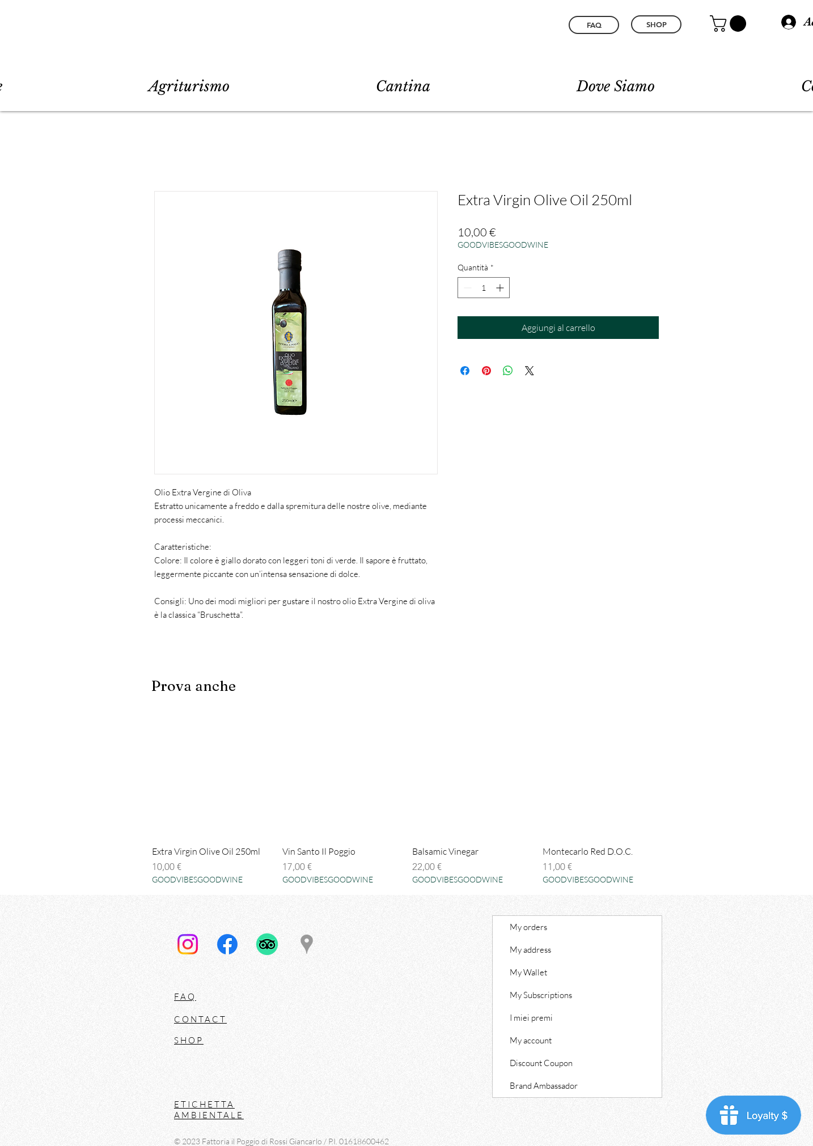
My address (530, 949)
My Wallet (528, 972)
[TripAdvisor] (267, 944)
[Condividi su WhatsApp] (508, 370)
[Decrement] (466, 288)
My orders (528, 927)
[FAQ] (594, 25)
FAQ (185, 996)
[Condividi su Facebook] (465, 370)
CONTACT (200, 1019)
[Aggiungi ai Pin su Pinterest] (486, 370)
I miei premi (531, 1017)
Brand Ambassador (544, 1085)
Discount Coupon (541, 1063)
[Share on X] (529, 370)
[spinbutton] (483, 288)
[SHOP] (656, 24)
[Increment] (501, 288)
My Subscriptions (541, 995)
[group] (406, 801)
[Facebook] (227, 944)
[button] (730, 23)
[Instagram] (187, 944)
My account (531, 1040)
